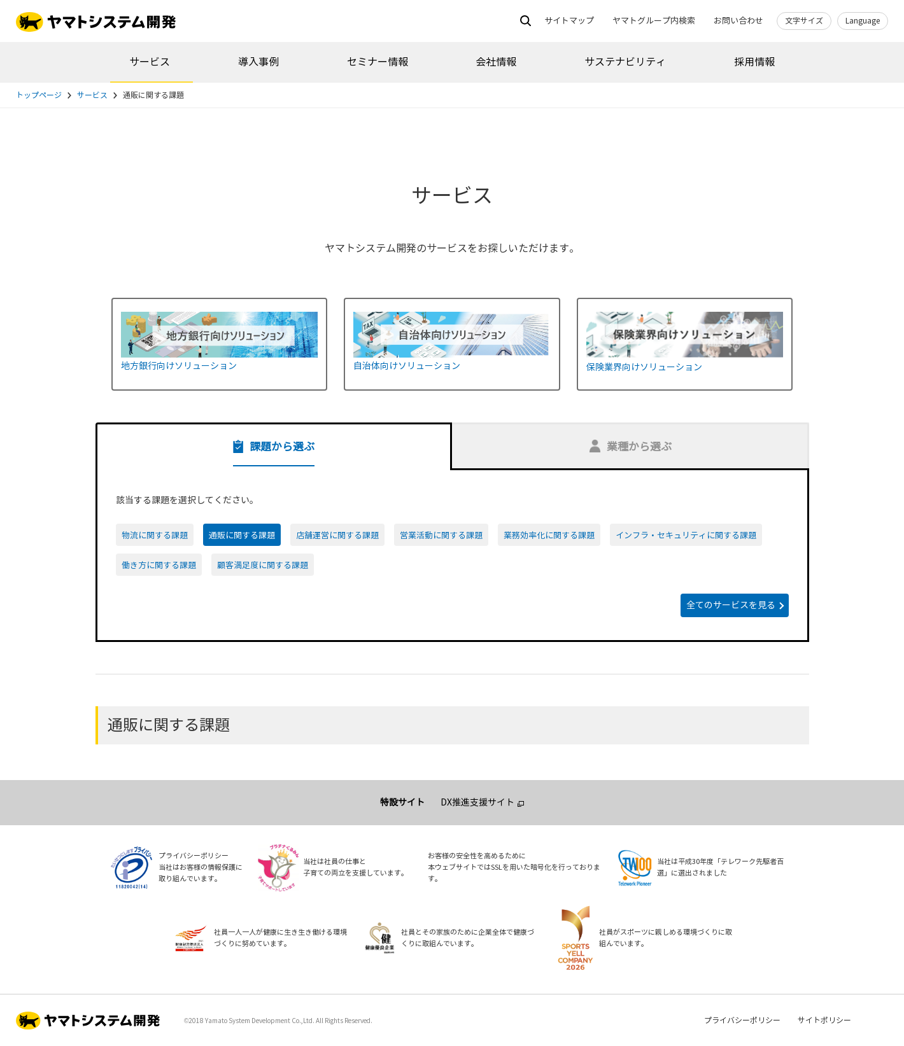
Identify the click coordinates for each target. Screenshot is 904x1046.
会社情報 (496, 62)
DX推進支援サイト (477, 802)
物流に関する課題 (155, 536)
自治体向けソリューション (406, 366)
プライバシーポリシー (742, 1020)
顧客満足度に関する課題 (262, 566)
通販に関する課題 (242, 536)
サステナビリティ (625, 62)
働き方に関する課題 (159, 566)
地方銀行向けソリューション (179, 366)
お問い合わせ (738, 21)
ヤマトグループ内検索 (653, 21)
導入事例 (258, 62)
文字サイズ (804, 21)
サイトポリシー (824, 1020)
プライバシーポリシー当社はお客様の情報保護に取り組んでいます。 (201, 867)
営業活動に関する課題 (441, 536)
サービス (149, 62)
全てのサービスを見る (730, 605)
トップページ (39, 95)
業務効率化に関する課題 (549, 536)
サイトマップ (569, 21)
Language (862, 21)
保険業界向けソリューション (644, 367)
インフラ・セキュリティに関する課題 (686, 536)
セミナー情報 (377, 62)
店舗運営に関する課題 (337, 536)
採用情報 (754, 62)
